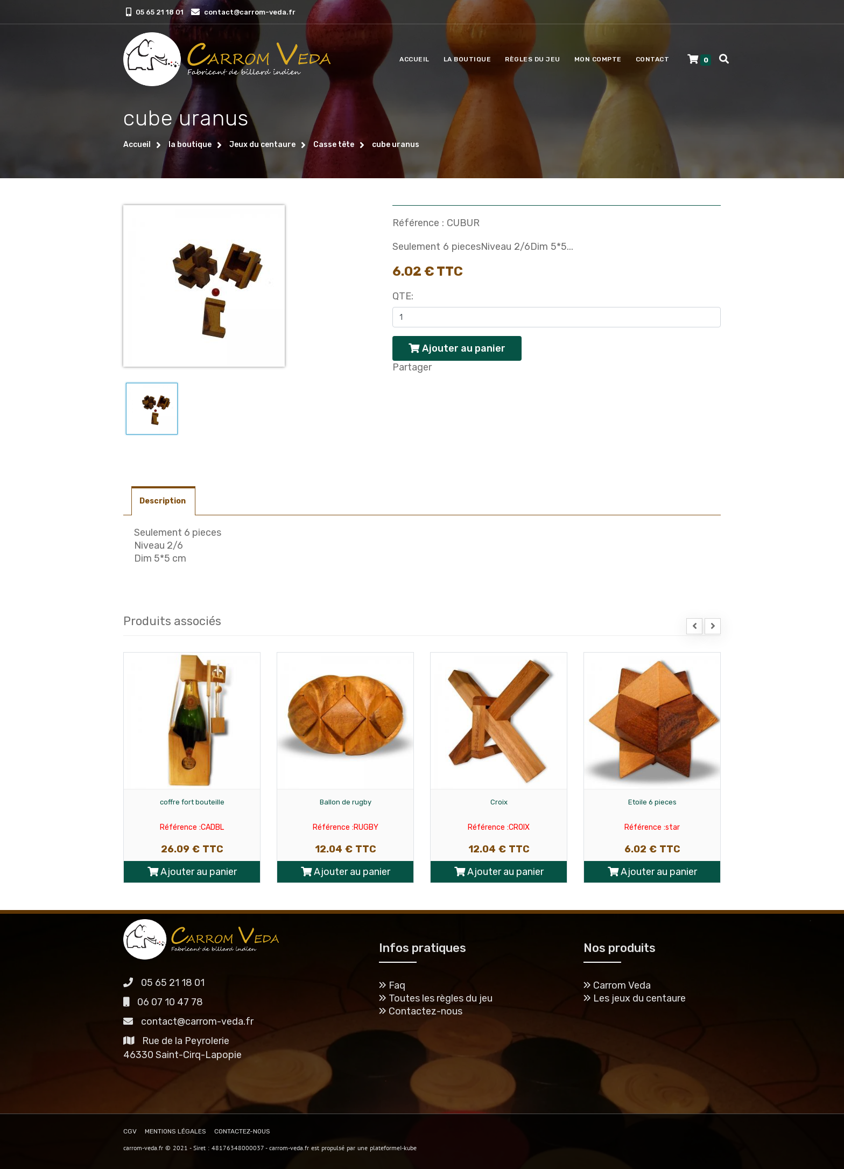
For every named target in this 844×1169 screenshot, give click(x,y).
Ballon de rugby (345, 802)
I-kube (408, 1148)
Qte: (402, 296)
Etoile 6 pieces (652, 802)
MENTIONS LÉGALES (175, 1131)
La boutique (467, 59)
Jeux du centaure (262, 144)
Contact (653, 59)
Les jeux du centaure (634, 998)
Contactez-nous (420, 1011)
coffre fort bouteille (192, 802)
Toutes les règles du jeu (436, 998)
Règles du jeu (532, 59)
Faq (392, 985)
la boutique (190, 144)
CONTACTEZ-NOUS (242, 1131)
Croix (499, 802)
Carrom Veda (617, 985)
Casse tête (333, 144)
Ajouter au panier (192, 872)
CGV (130, 1131)
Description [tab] (163, 501)
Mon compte (598, 59)
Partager (412, 367)
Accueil (414, 59)
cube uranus (395, 144)
